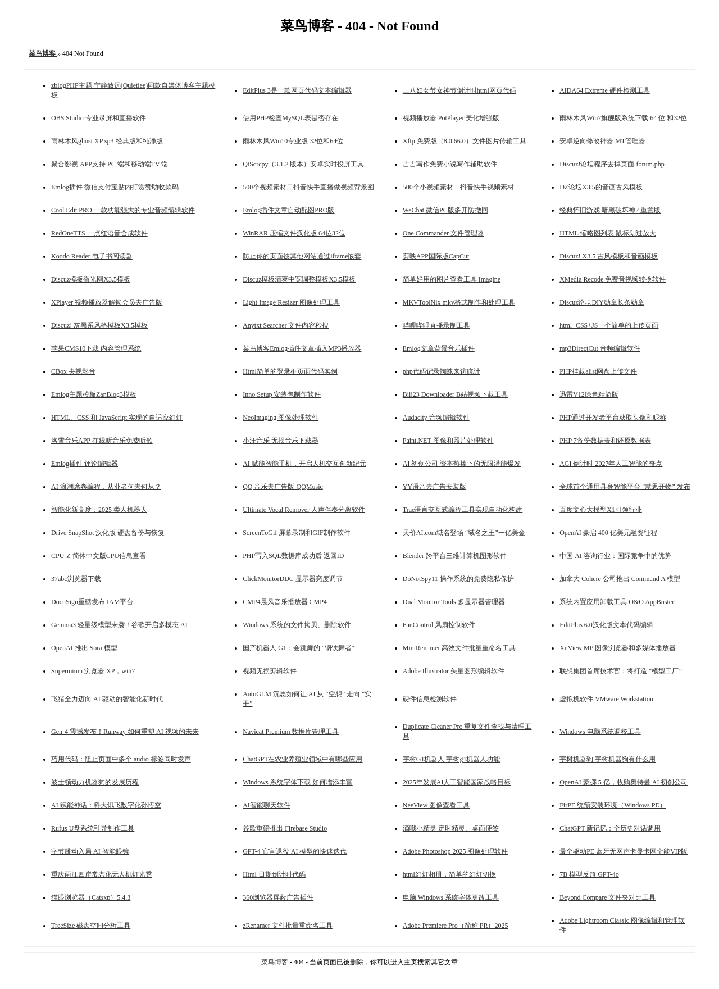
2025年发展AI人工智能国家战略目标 (457, 782)
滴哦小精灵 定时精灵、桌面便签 (451, 828)
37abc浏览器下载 (76, 579)
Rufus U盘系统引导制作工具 (92, 828)
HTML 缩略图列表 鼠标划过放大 (607, 233)
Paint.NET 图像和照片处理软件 (448, 440)
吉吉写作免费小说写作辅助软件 (450, 164)
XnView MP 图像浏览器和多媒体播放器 (617, 648)
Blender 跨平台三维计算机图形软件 (455, 556)
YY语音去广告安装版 (434, 487)
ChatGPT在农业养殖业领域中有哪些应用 (302, 759)
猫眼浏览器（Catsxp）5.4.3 (90, 897)
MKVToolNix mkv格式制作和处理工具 (459, 302)
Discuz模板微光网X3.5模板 (90, 279)
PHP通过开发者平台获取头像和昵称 (612, 417)
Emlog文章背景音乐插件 (439, 348)
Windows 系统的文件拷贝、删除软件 (297, 625)
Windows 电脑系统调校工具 (600, 732)
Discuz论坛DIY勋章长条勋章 (601, 302)
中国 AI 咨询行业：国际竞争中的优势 (615, 556)
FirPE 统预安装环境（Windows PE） (612, 805)
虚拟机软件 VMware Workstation (606, 699)
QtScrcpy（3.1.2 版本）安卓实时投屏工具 (303, 164)
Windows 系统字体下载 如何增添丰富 (298, 782)
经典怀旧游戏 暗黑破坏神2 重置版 (610, 210)
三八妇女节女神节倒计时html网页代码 (459, 90)
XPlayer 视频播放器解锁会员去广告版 (106, 302)
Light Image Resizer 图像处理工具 (291, 302)
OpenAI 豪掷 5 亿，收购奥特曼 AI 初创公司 (623, 782)
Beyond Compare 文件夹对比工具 (607, 897)
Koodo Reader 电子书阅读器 (92, 256)
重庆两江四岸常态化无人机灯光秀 (101, 874)
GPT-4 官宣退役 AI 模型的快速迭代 (295, 851)
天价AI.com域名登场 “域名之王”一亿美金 (464, 533)
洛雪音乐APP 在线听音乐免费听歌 (102, 440)
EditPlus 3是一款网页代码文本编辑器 (297, 90)
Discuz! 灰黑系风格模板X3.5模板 (99, 325)
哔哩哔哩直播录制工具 (436, 325)
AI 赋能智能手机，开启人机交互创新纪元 (304, 464)
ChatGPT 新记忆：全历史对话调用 (610, 828)
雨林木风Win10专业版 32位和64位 (293, 141)
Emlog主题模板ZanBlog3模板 (93, 394)
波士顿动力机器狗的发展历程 (95, 782)
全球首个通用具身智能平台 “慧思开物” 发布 (624, 487)
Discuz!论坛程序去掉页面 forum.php (612, 164)
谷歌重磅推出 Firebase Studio (285, 828)
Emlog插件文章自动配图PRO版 (288, 210)
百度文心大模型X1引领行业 (600, 510)
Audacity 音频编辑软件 (436, 417)
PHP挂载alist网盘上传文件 (598, 371)
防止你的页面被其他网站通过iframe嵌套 (302, 256)
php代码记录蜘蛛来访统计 (441, 371)
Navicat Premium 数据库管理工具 (291, 732)
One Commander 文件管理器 (443, 233)
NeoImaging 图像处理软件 (280, 417)
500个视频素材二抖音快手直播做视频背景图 (308, 187)
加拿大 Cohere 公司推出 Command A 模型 (619, 579)
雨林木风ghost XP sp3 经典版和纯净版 (107, 141)
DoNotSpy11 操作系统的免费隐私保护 (458, 579)
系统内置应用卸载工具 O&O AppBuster (616, 602)
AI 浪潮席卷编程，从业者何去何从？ (106, 487)
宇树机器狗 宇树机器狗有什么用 (607, 759)
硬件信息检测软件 (430, 699)
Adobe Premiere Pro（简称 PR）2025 (455, 925)
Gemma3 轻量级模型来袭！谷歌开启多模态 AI (119, 625)
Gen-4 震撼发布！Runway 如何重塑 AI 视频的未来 (125, 732)
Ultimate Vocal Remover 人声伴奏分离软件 (304, 510)
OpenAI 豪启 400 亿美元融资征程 (608, 533)
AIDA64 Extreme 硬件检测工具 (604, 90)
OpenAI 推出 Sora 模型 (84, 648)
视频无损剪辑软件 (270, 671)
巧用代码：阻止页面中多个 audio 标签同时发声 (121, 759)
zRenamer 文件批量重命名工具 (288, 925)
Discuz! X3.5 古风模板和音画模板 (608, 256)
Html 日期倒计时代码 (274, 874)
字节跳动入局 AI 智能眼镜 (90, 851)
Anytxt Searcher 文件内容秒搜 (286, 325)
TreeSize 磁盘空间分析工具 (90, 925)
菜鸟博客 (275, 962)
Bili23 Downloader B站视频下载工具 (455, 394)
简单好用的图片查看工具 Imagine (451, 279)
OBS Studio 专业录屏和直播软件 (98, 118)
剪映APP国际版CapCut (436, 256)
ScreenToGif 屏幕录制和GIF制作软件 (296, 533)
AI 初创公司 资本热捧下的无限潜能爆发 (462, 464)
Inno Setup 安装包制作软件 (282, 394)
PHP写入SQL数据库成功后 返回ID (293, 556)
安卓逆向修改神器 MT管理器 (602, 141)
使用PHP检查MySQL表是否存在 (290, 118)
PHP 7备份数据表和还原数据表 (605, 440)
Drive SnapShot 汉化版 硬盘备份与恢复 (108, 533)
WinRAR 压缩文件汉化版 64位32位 (294, 233)
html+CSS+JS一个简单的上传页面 (608, 325)
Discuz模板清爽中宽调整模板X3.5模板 (299, 279)
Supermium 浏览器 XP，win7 (93, 671)
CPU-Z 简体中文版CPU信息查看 (98, 556)
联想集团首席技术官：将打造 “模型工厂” (620, 671)
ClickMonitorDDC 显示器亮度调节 (293, 579)
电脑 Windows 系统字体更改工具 (451, 897)
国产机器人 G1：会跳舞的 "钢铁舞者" (298, 648)
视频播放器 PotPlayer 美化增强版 (451, 118)
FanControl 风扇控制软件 (439, 625)
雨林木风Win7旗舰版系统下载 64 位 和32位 (623, 118)
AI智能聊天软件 (266, 805)
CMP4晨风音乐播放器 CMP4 (285, 602)
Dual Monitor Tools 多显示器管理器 (454, 602)
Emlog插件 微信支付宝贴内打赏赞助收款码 (115, 187)
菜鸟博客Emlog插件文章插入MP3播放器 (302, 348)
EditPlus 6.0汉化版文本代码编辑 (606, 625)
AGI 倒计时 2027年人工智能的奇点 (610, 464)
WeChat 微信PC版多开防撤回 (445, 210)
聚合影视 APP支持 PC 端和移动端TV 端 (109, 164)
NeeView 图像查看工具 (436, 805)
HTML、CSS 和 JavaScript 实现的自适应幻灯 (117, 417)
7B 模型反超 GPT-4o (589, 874)
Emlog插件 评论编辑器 (84, 464)
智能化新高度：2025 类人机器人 (99, 510)
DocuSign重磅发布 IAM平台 (92, 602)
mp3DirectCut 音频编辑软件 (599, 348)
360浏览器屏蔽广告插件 (278, 897)
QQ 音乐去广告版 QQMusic (283, 487)
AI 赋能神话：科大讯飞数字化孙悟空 (106, 805)
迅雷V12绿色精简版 (588, 394)
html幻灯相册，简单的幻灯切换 (449, 874)
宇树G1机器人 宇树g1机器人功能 (451, 759)
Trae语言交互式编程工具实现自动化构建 (463, 510)
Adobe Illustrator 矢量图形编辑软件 (453, 671)
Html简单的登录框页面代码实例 (290, 371)
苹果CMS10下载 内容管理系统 (96, 348)
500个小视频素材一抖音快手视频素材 (458, 187)
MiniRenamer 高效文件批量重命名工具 (459, 648)
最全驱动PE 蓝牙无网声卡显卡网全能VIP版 (623, 851)
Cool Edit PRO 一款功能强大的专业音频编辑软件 (123, 210)
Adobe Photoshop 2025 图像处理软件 (455, 851)
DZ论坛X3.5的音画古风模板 (601, 187)
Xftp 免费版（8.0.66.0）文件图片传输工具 (464, 141)
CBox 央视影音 (73, 371)
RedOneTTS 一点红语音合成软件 (99, 233)
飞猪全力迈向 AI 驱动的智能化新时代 (107, 699)
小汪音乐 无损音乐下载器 (280, 440)
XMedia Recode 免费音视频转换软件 (612, 279)
